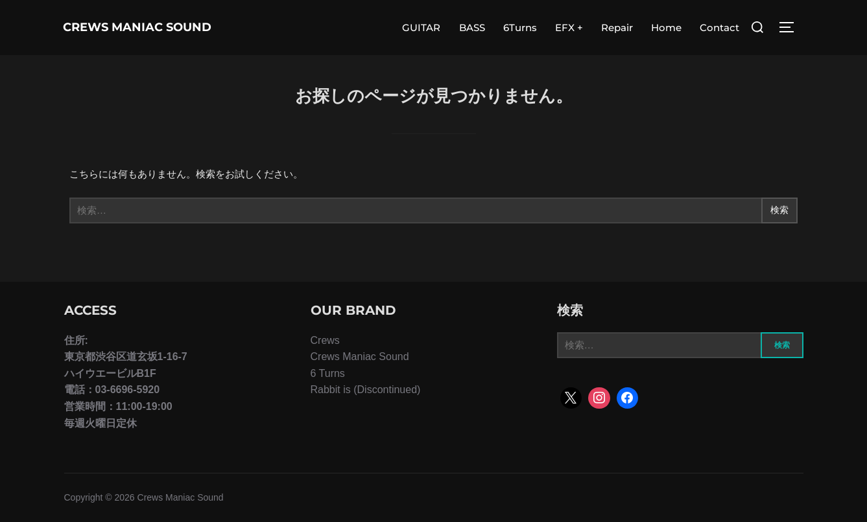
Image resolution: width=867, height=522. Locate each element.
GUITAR (421, 27)
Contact (719, 27)
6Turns (520, 27)
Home (666, 27)
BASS (472, 27)
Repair (617, 27)
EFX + (569, 27)
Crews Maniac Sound (117, 27)
